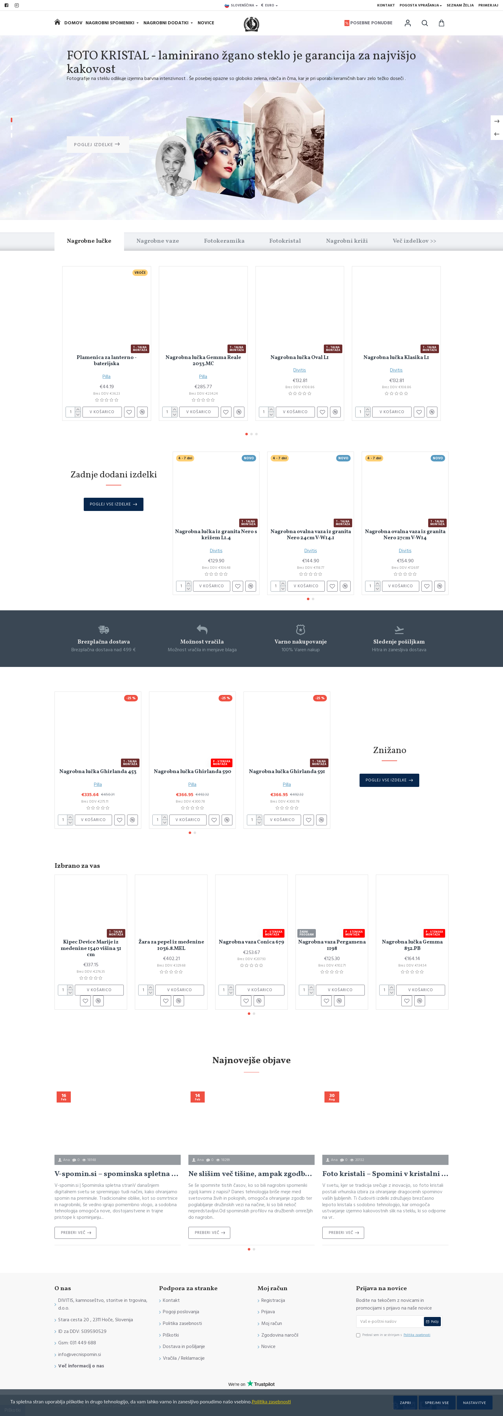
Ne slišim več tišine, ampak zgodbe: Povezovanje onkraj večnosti (251, 1174)
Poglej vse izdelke (110, 504)
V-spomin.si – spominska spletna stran (117, 1174)
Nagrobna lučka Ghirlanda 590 (192, 772)
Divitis (299, 370)
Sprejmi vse (437, 1402)
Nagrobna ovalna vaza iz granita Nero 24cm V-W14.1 (311, 535)
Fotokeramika (224, 241)
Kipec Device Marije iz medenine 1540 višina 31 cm (91, 948)
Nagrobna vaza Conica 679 (251, 942)
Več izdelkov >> (414, 241)
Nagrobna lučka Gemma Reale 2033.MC (203, 361)
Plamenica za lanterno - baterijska (107, 361)
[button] (246, 434)
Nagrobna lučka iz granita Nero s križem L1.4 (216, 535)
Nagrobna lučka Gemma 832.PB (412, 945)
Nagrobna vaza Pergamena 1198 (332, 945)
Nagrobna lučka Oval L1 (300, 358)
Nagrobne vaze (157, 241)
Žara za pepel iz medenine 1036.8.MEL (171, 945)
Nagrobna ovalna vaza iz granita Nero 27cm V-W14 (405, 535)
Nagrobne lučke (89, 241)
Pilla (107, 376)
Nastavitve (474, 1402)
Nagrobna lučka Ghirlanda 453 (97, 772)
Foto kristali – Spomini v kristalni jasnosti (385, 1174)
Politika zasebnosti (271, 1401)
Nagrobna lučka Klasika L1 (396, 358)
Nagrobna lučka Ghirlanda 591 (287, 772)
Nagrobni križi (347, 241)
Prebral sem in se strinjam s (393, 1335)
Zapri (405, 1402)
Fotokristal (285, 241)
